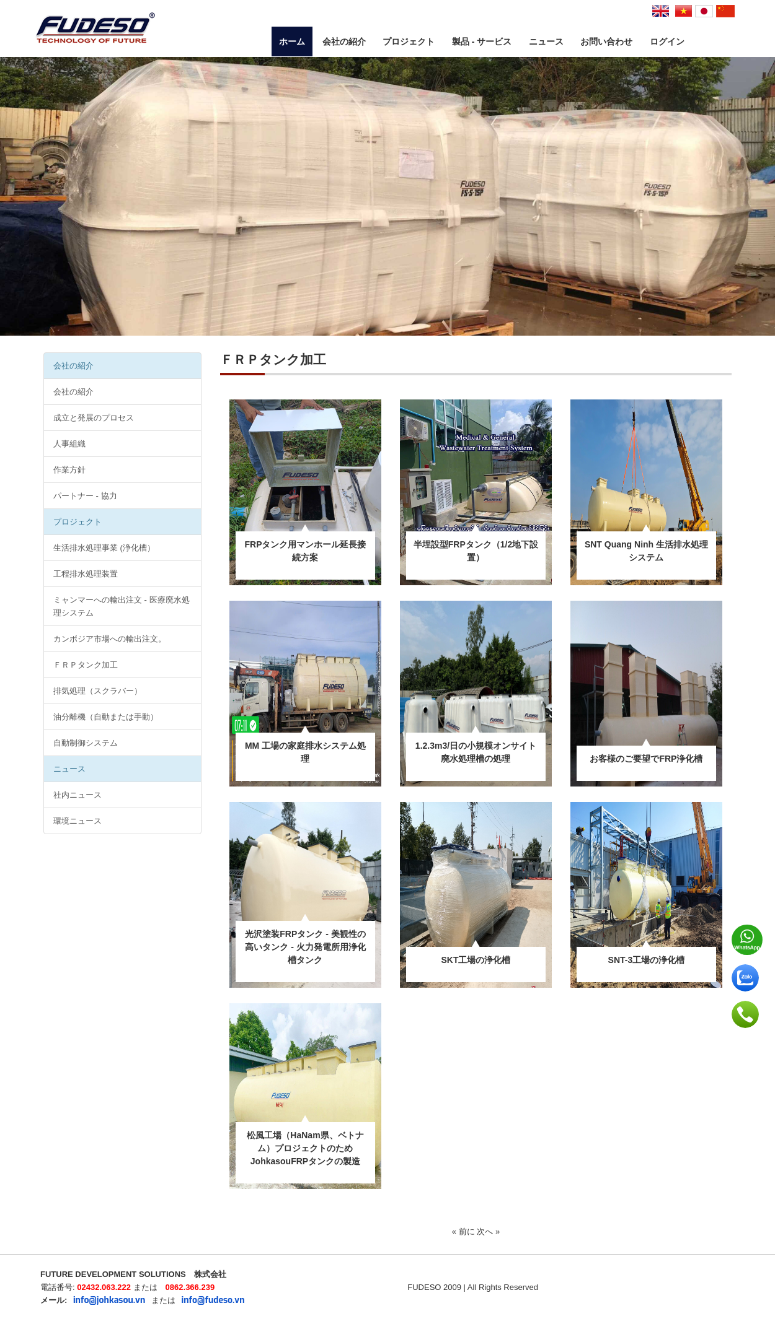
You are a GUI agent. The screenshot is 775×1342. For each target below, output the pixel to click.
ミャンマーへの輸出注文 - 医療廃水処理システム (121, 606)
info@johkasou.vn (109, 1300)
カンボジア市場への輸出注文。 (109, 638)
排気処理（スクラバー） (97, 690)
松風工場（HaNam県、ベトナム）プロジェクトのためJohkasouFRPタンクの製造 (305, 1148)
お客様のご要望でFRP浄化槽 (646, 759)
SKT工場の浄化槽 (475, 960)
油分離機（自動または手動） (105, 716)
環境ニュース (77, 821)
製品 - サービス (482, 41)
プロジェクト (409, 41)
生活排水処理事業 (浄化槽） (104, 547)
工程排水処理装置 (85, 573)
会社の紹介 (344, 41)
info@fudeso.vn (213, 1300)
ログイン (667, 41)
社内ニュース (77, 795)
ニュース (546, 41)
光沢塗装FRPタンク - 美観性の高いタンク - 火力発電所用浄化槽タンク (305, 947)
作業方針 (69, 469)
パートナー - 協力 (85, 495)
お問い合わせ (606, 41)
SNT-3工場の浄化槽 (646, 960)
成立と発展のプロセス (93, 417)
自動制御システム (85, 742)
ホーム (292, 41)
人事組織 (69, 443)
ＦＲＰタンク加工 (85, 664)
